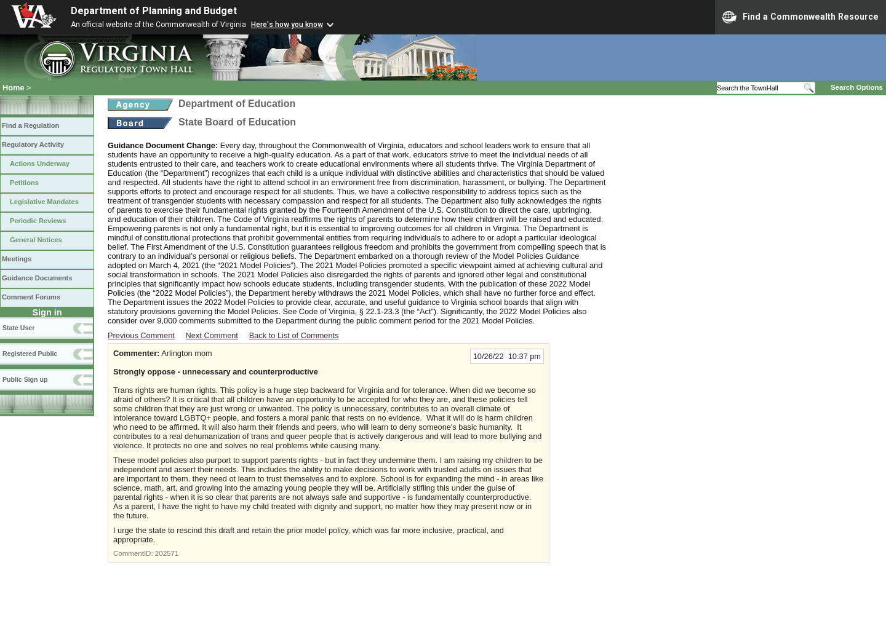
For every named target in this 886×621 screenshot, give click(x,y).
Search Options (857, 87)
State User (18, 327)
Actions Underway (40, 163)
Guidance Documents (37, 278)
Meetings (16, 259)
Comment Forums (31, 297)
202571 (166, 553)
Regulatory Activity (33, 144)
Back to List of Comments (294, 335)
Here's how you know (287, 24)
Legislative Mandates (44, 201)
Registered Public (29, 353)
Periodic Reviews (38, 220)
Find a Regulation (30, 125)
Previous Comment (141, 335)
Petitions (24, 182)
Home (13, 87)
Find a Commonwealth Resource (800, 17)
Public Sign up (24, 379)
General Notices (36, 239)
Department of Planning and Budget (154, 11)
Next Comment (212, 335)
